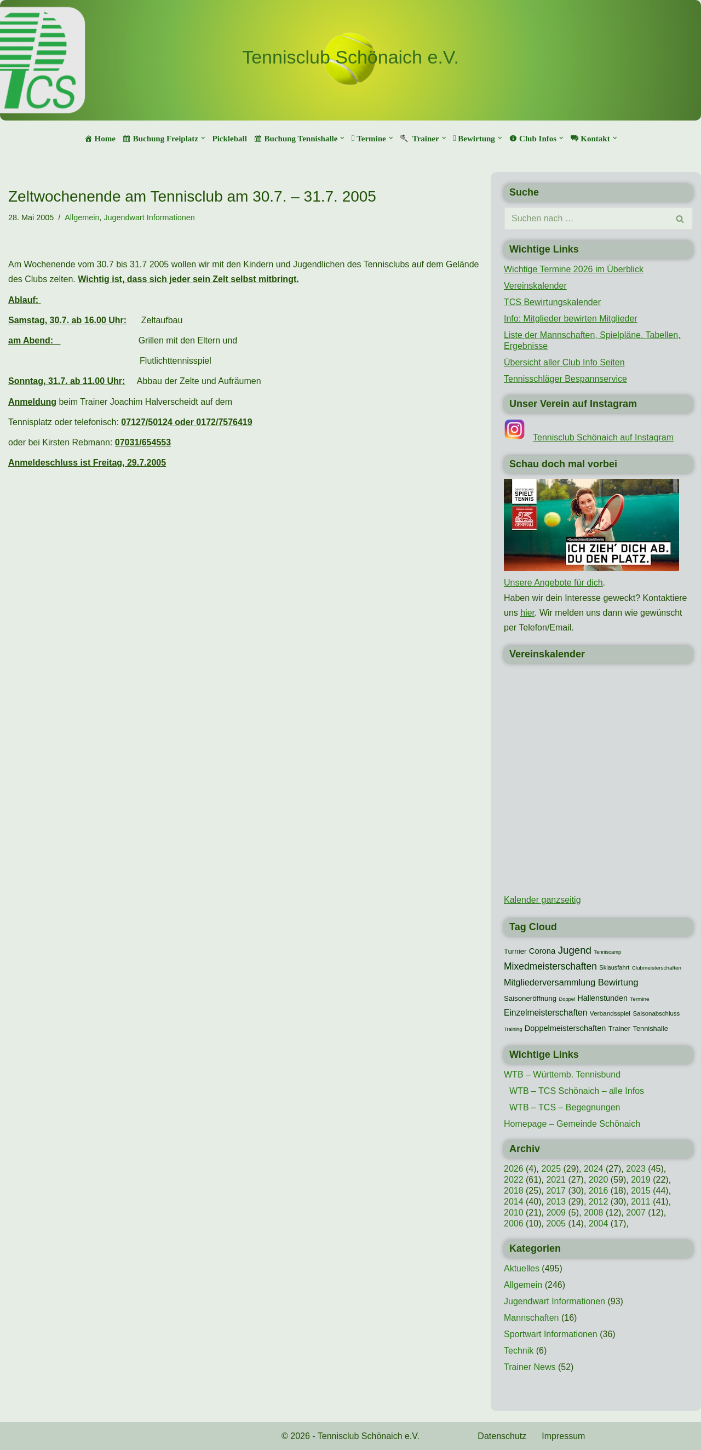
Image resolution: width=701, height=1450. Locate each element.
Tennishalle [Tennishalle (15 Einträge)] (650, 1028)
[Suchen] (586, 218)
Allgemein (82, 217)
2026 (514, 1168)
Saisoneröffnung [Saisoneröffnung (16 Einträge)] (530, 998)
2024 (594, 1168)
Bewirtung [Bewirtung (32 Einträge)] (618, 982)
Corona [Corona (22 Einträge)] (542, 951)
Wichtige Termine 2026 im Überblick (573, 269)
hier (527, 612)
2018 (514, 1190)
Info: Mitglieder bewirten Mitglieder (570, 318)
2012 (598, 1201)
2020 (598, 1179)
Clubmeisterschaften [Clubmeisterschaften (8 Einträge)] (656, 968)
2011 (641, 1201)
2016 (598, 1190)
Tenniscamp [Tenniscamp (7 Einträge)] (607, 952)
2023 (636, 1168)
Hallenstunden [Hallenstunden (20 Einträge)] (603, 998)
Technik (518, 1350)
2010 (514, 1212)
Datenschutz (502, 1436)
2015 (641, 1190)
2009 (556, 1212)
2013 (556, 1201)
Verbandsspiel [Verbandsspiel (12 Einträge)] (610, 1013)
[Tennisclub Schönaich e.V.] (350, 57)
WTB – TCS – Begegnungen (564, 1107)
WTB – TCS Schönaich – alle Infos (576, 1091)
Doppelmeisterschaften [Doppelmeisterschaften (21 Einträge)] (565, 1028)
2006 (514, 1223)
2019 (641, 1179)
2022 (514, 1179)
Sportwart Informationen (550, 1334)
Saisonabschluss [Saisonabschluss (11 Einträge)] (656, 1013)
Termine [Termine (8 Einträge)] (639, 999)
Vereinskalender (535, 285)
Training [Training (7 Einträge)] (513, 1029)
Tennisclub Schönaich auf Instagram (603, 437)
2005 (556, 1223)
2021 (556, 1179)
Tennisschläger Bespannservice (565, 378)
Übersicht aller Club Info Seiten (564, 362)
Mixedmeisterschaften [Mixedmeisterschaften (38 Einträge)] (550, 966)
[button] (203, 138)
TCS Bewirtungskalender (552, 302)
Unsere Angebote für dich (553, 582)
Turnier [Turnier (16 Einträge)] (515, 951)
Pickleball (229, 138)
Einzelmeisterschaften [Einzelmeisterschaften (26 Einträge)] (545, 1012)
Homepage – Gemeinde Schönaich (572, 1123)
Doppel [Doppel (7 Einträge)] (567, 999)
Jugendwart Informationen (149, 217)
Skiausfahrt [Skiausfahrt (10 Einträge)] (614, 967)
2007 (636, 1212)
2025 (551, 1168)
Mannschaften (531, 1317)
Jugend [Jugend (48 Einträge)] (574, 950)
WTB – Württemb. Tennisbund (562, 1074)
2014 (514, 1201)
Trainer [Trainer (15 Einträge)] (619, 1028)
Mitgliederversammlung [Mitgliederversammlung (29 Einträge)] (549, 982)
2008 (594, 1212)
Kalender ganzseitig (542, 899)
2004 (598, 1223)
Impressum (563, 1436)
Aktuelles (521, 1268)
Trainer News (530, 1367)
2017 (556, 1190)
